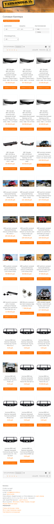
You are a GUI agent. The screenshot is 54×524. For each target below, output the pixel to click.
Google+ (32, 502)
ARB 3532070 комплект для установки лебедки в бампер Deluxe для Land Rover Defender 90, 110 (10, 306)
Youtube (27, 502)
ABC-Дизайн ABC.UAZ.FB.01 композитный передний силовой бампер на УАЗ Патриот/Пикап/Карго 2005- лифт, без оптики (10, 75)
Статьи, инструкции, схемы (11, 508)
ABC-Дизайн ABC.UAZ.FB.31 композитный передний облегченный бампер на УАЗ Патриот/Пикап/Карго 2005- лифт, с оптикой (43, 116)
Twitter (22, 502)
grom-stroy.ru (23, 500)
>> (16, 50)
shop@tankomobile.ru (13, 492)
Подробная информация (11, 20)
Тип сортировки (9, 46)
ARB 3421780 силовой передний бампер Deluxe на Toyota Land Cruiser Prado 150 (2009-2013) (27, 231)
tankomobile (10, 494)
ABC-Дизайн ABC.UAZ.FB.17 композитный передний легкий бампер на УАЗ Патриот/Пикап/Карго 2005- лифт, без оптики (43, 75)
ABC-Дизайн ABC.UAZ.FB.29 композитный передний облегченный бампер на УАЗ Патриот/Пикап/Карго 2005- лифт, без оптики (27, 116)
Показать (42, 50)
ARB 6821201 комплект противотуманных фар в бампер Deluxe (27, 304)
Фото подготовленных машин (12, 510)
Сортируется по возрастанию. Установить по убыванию (24, 46)
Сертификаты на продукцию (11, 512)
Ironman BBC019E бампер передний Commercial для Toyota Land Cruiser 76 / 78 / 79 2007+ (10, 452)
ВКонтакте (16, 502)
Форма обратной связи (10, 503)
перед (39, 32)
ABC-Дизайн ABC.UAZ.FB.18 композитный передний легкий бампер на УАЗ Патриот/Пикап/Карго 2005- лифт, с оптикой (10, 116)
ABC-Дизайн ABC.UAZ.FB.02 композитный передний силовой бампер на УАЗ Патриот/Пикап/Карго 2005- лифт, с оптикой (27, 75)
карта (37, 496)
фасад (42, 496)
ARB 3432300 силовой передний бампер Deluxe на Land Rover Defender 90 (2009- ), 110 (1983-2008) (44, 231)
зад (38, 29)
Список (49, 46)
